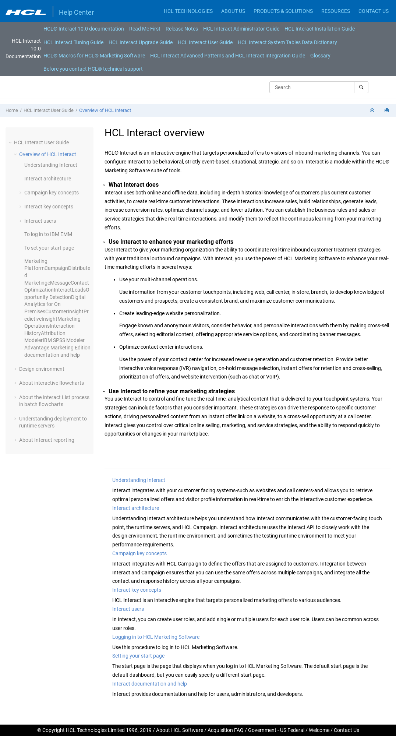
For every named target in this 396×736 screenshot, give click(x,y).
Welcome (319, 730)
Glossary (320, 56)
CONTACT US (373, 11)
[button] (11, 142)
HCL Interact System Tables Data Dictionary (287, 42)
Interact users (40, 221)
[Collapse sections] (373, 110)
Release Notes (182, 29)
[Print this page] (387, 110)
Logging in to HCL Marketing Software (155, 637)
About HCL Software (179, 730)
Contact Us (346, 730)
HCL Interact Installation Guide (319, 29)
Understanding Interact (50, 165)
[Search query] (318, 87)
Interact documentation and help (149, 684)
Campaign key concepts (51, 193)
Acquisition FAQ (226, 730)
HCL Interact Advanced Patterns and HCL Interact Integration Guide (227, 56)
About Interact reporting (46, 440)
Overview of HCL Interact (105, 110)
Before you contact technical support (93, 69)
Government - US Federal (276, 730)
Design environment (41, 369)
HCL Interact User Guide (205, 42)
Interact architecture (47, 179)
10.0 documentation (83, 29)
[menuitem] (84, 28)
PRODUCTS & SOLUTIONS (283, 11)
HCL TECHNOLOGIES (188, 11)
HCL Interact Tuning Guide (73, 42)
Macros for (94, 56)
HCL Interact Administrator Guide (241, 29)
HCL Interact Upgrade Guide (141, 42)
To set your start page (49, 248)
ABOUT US (233, 11)
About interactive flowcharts (51, 383)
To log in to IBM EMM (48, 234)
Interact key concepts (48, 206)
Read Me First (144, 29)
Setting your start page (138, 656)
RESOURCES (335, 11)
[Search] (361, 87)
